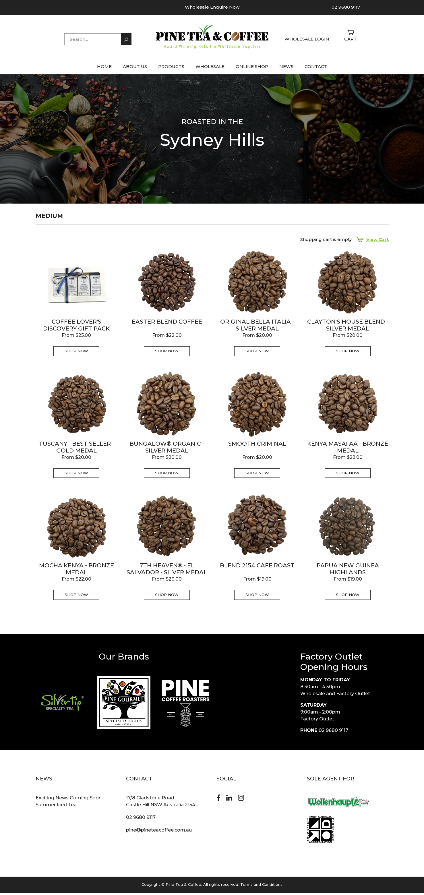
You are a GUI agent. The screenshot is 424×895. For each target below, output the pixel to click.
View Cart (372, 242)
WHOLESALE (209, 69)
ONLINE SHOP (252, 69)
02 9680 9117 (346, 7)
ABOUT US (135, 69)
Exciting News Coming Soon (69, 800)
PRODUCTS (171, 69)
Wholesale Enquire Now (212, 7)
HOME (104, 69)
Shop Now (76, 353)
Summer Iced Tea (56, 807)
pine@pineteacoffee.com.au (159, 832)
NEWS (286, 69)
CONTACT (316, 69)
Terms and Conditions (261, 887)
